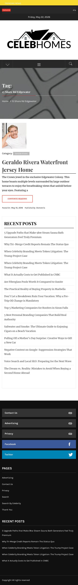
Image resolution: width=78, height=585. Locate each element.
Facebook (10, 444)
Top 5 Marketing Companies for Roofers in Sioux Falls (36, 307)
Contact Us (11, 412)
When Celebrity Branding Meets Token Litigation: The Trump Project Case (37, 548)
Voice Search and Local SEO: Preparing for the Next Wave (37, 361)
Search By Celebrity (11, 503)
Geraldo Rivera (21, 153)
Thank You (7, 509)
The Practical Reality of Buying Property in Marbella (34, 289)
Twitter (9, 454)
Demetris (40, 208)
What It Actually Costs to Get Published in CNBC (32, 274)
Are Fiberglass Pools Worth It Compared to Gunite (33, 281)
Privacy (9, 433)
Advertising (11, 423)
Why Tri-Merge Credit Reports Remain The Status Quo (36, 244)
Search (5, 497)
